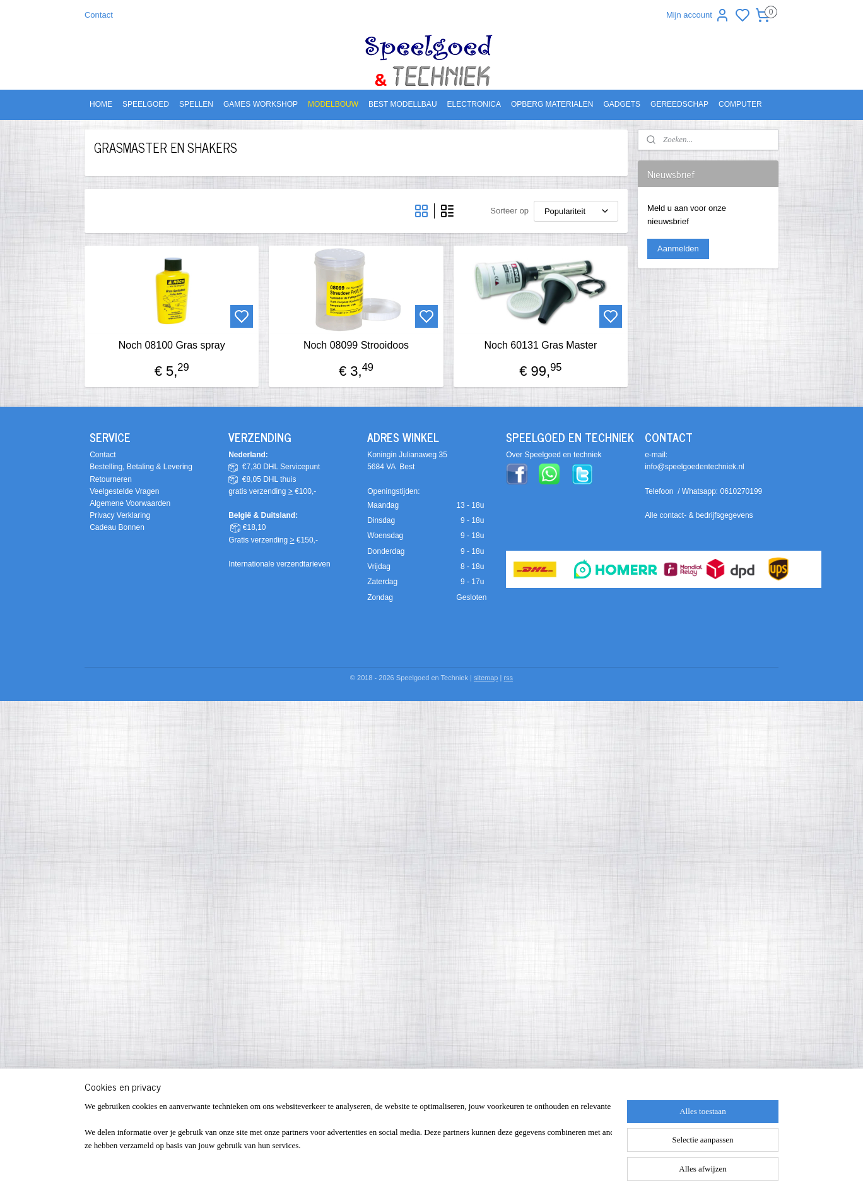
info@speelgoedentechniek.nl (694, 466)
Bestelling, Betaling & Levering (141, 466)
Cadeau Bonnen (117, 527)
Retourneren (111, 479)
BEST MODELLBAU (402, 104)
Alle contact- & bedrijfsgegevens (699, 515)
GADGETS (621, 104)
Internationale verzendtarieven (279, 564)
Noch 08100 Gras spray (172, 345)
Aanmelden (678, 248)
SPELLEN (196, 104)
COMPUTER (740, 104)
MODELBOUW (333, 104)
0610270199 (741, 491)
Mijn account (698, 15)
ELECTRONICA (474, 104)
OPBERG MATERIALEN (552, 104)
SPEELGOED (145, 104)
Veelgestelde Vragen (124, 491)
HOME (101, 104)
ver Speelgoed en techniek (556, 454)
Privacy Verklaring (120, 515)
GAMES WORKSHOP (260, 104)
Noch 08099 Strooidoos (356, 345)
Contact (99, 15)
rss (508, 677)
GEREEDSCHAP (679, 104)
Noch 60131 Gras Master (540, 345)
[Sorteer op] (576, 211)
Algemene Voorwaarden (130, 503)
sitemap (486, 677)
